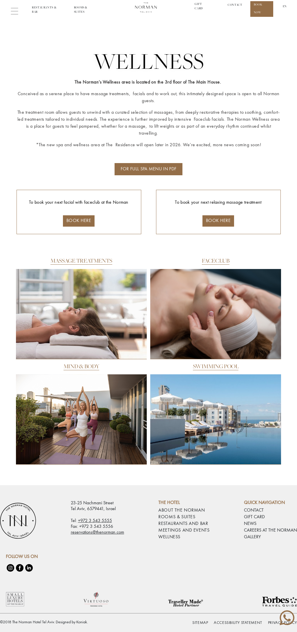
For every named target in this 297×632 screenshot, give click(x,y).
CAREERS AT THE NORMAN (270, 530)
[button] (16, 10)
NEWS (250, 523)
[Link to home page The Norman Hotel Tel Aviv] (148, 10)
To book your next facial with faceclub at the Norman (78, 213)
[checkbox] (6, 622)
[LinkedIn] (29, 568)
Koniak (81, 622)
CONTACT (235, 5)
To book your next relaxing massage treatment (218, 213)
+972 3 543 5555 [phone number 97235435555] (95, 521)
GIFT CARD (254, 517)
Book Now (258, 8)
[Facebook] (19, 568)
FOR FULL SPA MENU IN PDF (149, 169)
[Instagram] (10, 568)
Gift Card (199, 6)
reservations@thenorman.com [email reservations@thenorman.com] (97, 532)
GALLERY (252, 537)
